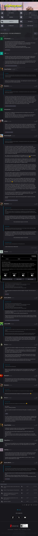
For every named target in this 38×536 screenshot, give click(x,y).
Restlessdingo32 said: (8, 242)
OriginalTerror (7, 441)
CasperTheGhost (8, 69)
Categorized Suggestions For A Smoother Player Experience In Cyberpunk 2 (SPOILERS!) (11, 496)
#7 (35, 135)
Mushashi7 (7, 376)
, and (12, 200)
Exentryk (6, 251)
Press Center (28, 529)
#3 (35, 69)
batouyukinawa (8, 38)
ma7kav (6, 121)
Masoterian (7, 86)
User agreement (16, 529)
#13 (35, 344)
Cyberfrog (7, 450)
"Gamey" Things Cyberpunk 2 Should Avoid (11, 492)
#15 (35, 386)
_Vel (5, 53)
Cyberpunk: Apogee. (7, 503)
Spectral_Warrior (8, 297)
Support (16, 0)
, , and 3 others (12, 65)
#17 (35, 426)
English (19, 509)
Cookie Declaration (24, 529)
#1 (35, 38)
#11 (35, 297)
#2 (35, 53)
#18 (35, 441)
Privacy (20, 529)
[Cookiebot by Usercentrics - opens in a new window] (32, 256)
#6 (35, 121)
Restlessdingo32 (8, 135)
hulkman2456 (7, 323)
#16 (35, 399)
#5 (35, 109)
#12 (35, 324)
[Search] (35, 33)
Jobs (10, 0)
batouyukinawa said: (8, 301)
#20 (35, 464)
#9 (35, 251)
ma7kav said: (7, 226)
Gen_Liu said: (7, 390)
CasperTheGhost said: (8, 90)
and (10, 132)
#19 (35, 451)
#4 (35, 86)
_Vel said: (6, 73)
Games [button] (6, 0)
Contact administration (10, 529)
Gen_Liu (6, 344)
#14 (35, 377)
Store (13, 0)
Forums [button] (2, 0)
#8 (35, 204)
